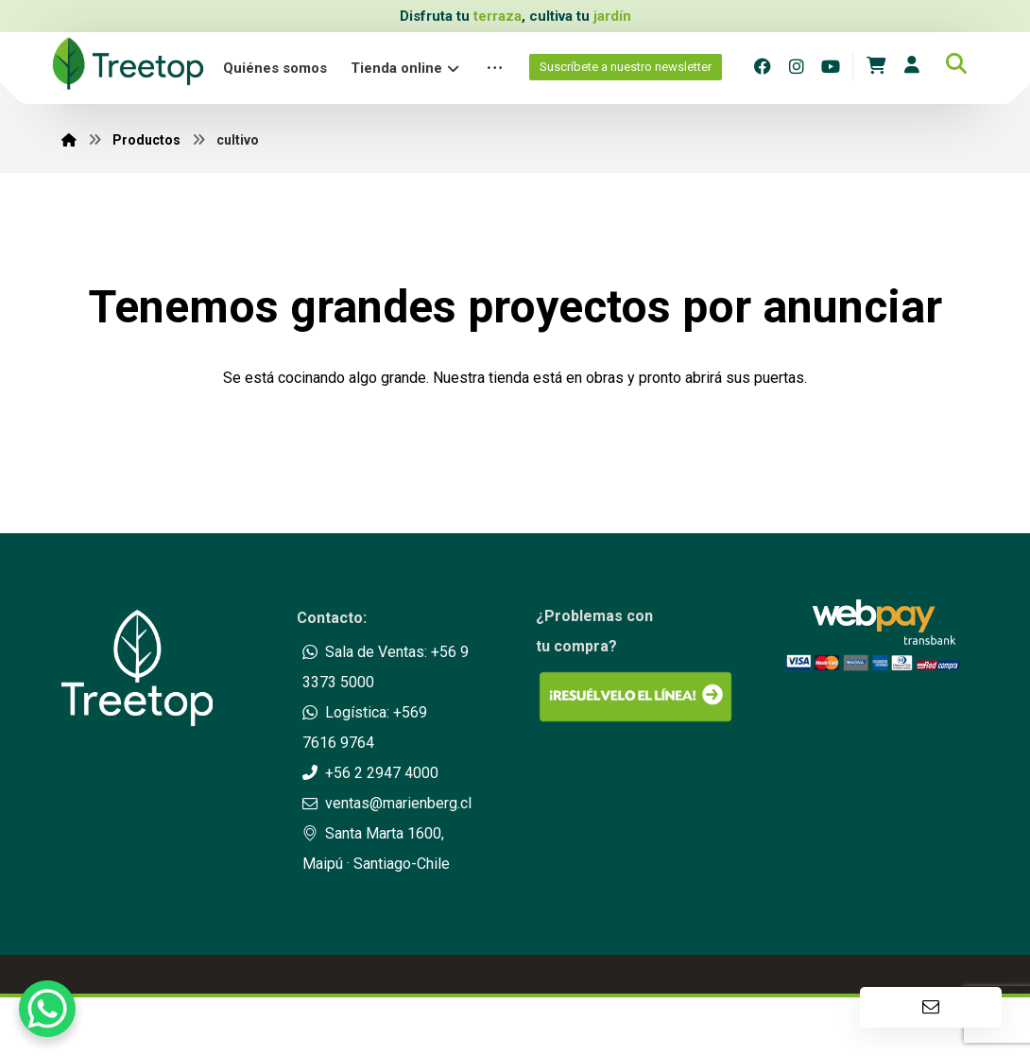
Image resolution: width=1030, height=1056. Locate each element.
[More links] (494, 68)
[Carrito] (876, 64)
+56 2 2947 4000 (370, 773)
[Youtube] (831, 66)
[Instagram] (797, 66)
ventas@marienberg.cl (387, 803)
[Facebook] (763, 66)
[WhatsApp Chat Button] (47, 1008)
